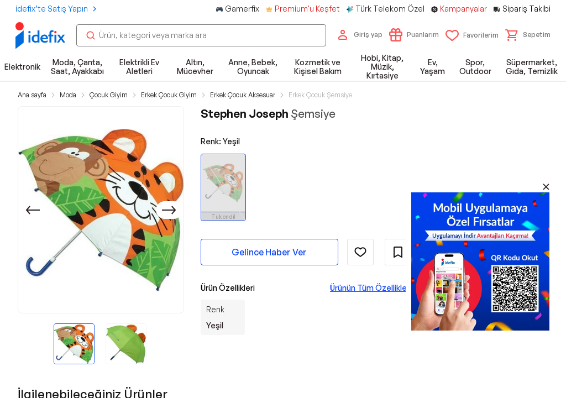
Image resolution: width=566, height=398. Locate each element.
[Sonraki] (169, 210)
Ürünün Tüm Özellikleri (370, 287)
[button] (528, 34)
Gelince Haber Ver (269, 252)
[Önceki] (32, 210)
